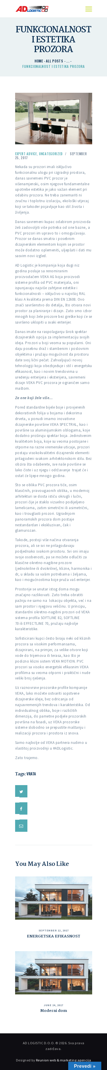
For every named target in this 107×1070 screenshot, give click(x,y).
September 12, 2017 (54, 930)
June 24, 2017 (53, 1005)
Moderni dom (53, 1010)
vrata (31, 774)
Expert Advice (26, 153)
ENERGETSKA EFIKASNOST (53, 936)
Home (39, 60)
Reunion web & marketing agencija (63, 1060)
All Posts (54, 60)
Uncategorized (51, 153)
